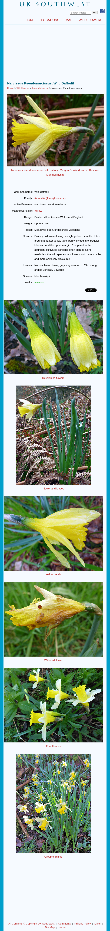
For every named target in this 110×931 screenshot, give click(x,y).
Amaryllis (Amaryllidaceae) (50, 198)
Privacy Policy (82, 923)
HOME (30, 20)
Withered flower (53, 660)
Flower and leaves (53, 488)
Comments (64, 923)
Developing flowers (53, 377)
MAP (69, 20)
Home (10, 88)
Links (97, 923)
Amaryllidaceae (40, 88)
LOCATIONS (50, 20)
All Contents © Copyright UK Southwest (31, 923)
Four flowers (53, 746)
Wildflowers (22, 88)
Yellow (38, 210)
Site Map (50, 927)
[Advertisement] (55, 54)
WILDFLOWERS (90, 20)
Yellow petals (53, 574)
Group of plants (53, 856)
